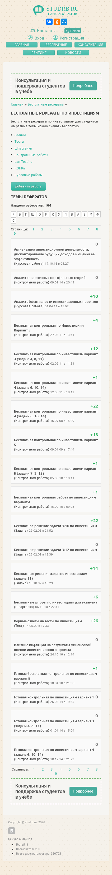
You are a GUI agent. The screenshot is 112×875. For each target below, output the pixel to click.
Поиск (73, 31)
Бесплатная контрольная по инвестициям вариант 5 (56, 442)
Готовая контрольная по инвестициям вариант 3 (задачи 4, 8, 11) (54, 723)
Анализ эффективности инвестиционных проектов (56, 301)
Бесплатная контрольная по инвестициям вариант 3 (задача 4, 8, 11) (56, 356)
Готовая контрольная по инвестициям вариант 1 (54, 697)
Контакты (43, 30)
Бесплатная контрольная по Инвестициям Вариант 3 (49, 327)
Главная (17, 104)
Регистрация (72, 38)
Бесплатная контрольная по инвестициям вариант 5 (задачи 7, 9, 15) (56, 471)
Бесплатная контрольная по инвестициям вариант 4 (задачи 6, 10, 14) (56, 413)
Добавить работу (28, 186)
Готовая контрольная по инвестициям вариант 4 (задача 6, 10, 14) (54, 752)
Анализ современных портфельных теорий (50, 277)
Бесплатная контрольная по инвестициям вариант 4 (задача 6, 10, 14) (56, 385)
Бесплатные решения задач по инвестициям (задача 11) (50, 576)
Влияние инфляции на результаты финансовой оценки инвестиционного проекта (52, 647)
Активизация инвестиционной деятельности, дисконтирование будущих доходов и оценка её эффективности (54, 254)
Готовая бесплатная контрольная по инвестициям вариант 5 (55, 676)
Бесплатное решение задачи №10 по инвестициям (55, 525)
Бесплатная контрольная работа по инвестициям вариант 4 (55, 499)
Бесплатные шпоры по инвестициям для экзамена (55, 602)
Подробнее (83, 85)
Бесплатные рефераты (46, 104)
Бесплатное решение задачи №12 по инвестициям (55, 549)
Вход (39, 38)
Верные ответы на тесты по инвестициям (48, 621)
